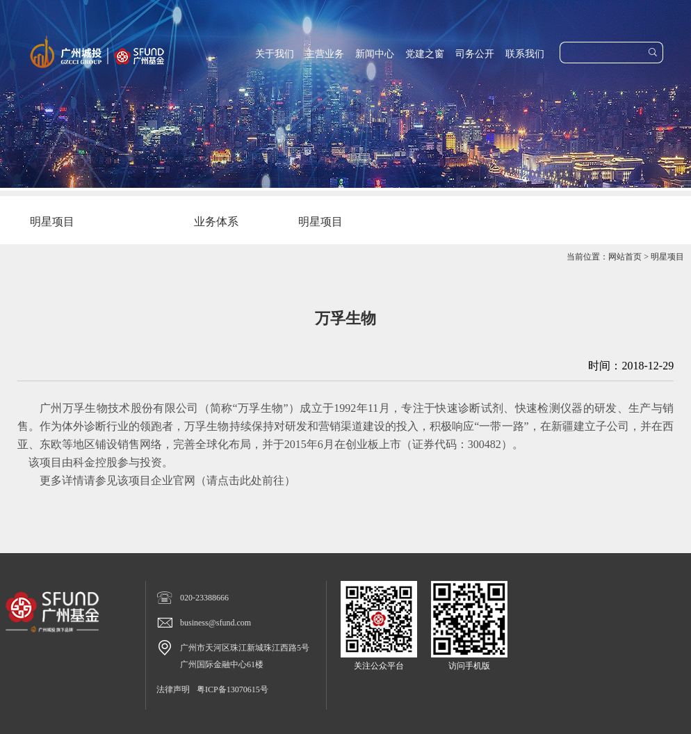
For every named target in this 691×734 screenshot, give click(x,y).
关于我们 (274, 54)
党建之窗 (424, 54)
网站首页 (625, 257)
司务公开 (474, 54)
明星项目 (667, 257)
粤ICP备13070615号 (232, 689)
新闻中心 (374, 54)
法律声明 (173, 689)
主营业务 (324, 54)
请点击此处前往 (245, 480)
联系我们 (524, 54)
